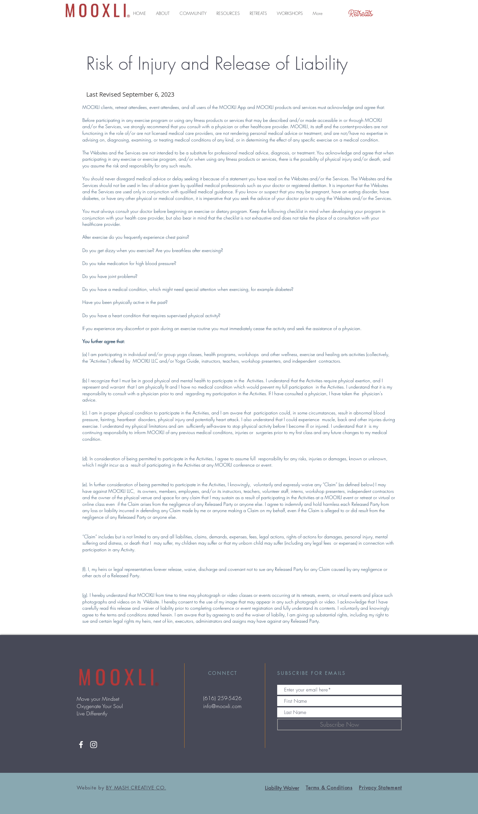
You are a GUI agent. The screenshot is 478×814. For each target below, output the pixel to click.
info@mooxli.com (222, 706)
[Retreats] (361, 13)
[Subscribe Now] (339, 724)
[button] (163, 13)
